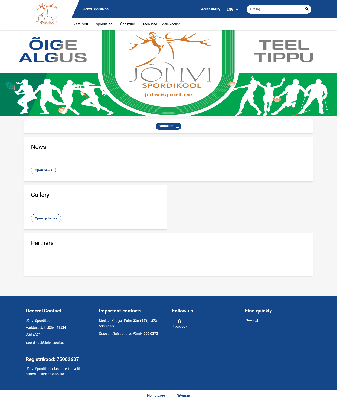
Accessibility (210, 9)
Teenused (149, 24)
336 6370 (33, 335)
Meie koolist (172, 24)
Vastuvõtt (83, 24)
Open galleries (46, 218)
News (249, 320)
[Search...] (307, 9)
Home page (156, 395)
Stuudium (170, 127)
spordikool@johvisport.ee (45, 343)
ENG (233, 9)
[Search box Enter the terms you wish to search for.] (279, 9)
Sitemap (183, 395)
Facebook (179, 323)
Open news (43, 170)
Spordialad (106, 24)
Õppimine (129, 24)
